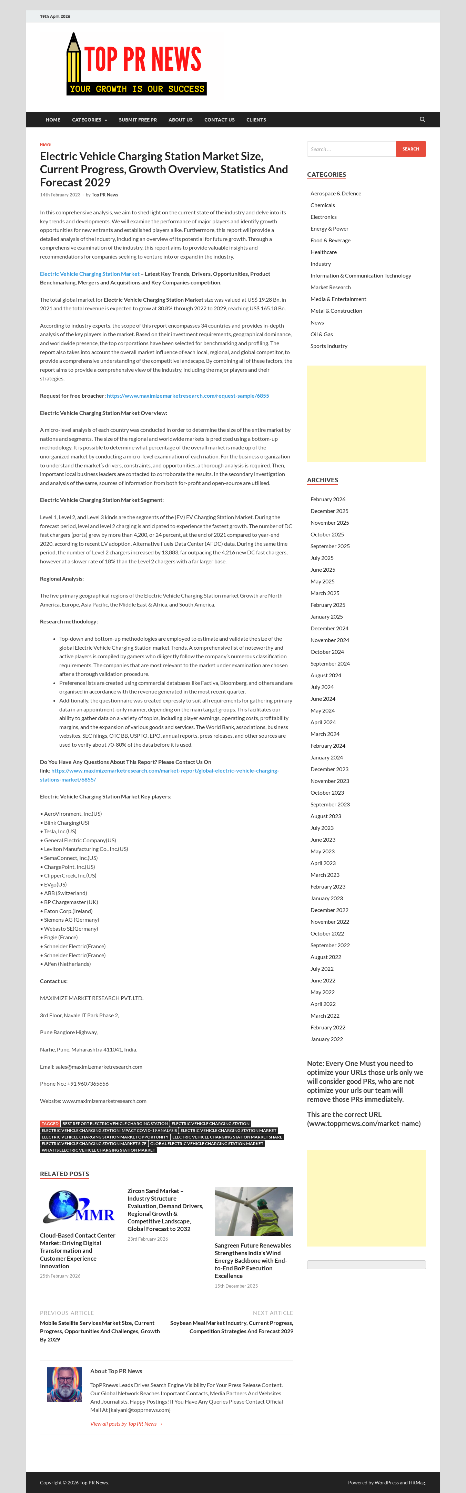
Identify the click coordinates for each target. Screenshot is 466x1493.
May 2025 (323, 581)
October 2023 (327, 792)
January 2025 (327, 616)
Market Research (331, 287)
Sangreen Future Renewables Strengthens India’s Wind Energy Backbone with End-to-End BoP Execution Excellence (253, 1260)
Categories (86, 120)
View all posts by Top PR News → (126, 1423)
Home (53, 120)
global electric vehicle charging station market (206, 1143)
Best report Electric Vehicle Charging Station (115, 1123)
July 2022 (322, 968)
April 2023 (323, 863)
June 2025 (323, 569)
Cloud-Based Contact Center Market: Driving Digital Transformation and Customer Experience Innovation (77, 1250)
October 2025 (327, 534)
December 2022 (329, 910)
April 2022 (323, 1003)
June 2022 (323, 980)
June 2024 (323, 698)
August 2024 (326, 675)
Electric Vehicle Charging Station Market (90, 273)
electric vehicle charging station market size (94, 1143)
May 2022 (323, 992)
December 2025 (329, 510)
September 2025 (330, 546)
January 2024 (327, 757)
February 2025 (328, 604)
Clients (256, 120)
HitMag (417, 1482)
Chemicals (323, 205)
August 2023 (326, 816)
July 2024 (322, 687)
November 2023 (330, 780)
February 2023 (328, 886)
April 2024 (323, 722)
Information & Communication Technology (361, 275)
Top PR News (105, 194)
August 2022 (326, 956)
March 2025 (325, 593)
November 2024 (330, 640)
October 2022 (327, 933)
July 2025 (322, 557)
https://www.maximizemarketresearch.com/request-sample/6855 (188, 395)
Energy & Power (329, 228)
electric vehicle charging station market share (227, 1137)
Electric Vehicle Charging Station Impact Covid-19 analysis (109, 1130)
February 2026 (328, 499)
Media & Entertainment (338, 298)
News (45, 144)
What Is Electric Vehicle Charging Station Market (98, 1150)
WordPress (387, 1482)
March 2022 (325, 1015)
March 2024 (325, 733)
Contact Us (219, 120)
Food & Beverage (331, 240)
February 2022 (328, 1027)
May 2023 (323, 851)
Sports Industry (329, 345)
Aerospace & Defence (336, 193)
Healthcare (324, 252)
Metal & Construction (336, 310)
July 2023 (322, 827)
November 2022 (330, 921)
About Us (181, 120)
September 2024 (330, 663)
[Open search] (422, 120)
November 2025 (330, 522)
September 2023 (330, 804)
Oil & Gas (322, 334)
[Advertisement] (366, 414)
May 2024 (323, 710)
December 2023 (329, 769)
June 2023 (323, 839)
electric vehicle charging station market (228, 1130)
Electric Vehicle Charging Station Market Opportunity (105, 1137)
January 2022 (327, 1039)
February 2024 (328, 745)
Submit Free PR (138, 120)
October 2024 (327, 651)
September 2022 (330, 945)
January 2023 (327, 898)
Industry (321, 263)
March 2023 (325, 874)
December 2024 (329, 628)
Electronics (324, 216)
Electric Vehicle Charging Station (211, 1123)
